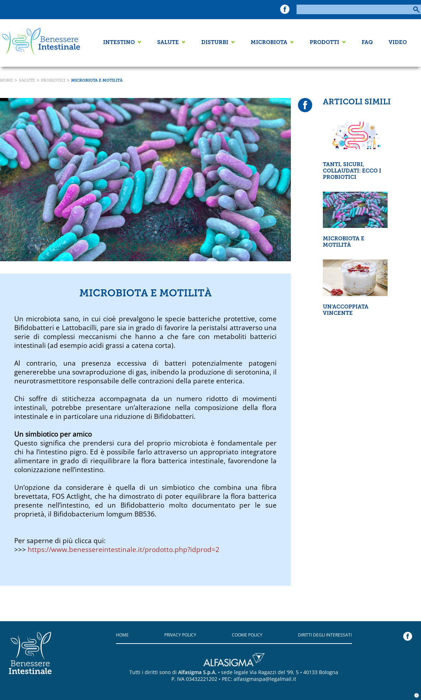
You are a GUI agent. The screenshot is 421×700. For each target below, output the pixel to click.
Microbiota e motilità (97, 81)
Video (398, 42)
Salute (168, 42)
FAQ (367, 42)
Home (6, 81)
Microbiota (269, 42)
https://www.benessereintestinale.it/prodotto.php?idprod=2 (123, 549)
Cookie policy (247, 635)
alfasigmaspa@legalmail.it (265, 679)
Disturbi (214, 42)
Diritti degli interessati (325, 635)
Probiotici (53, 81)
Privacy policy (180, 635)
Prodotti (324, 42)
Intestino (119, 42)
